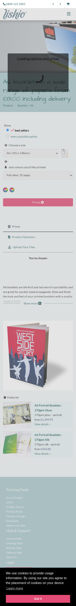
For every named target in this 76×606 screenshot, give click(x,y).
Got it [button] (38, 598)
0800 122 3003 (15, 4)
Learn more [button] (14, 588)
